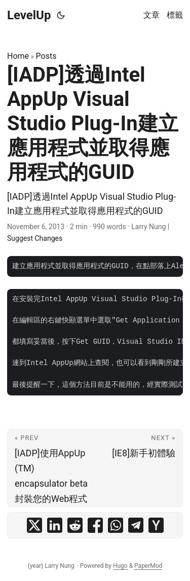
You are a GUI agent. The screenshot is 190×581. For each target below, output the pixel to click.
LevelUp (29, 15)
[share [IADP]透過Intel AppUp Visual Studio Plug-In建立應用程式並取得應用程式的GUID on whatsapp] (115, 525)
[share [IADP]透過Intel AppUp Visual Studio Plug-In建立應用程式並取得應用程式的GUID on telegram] (135, 525)
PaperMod (148, 565)
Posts (46, 56)
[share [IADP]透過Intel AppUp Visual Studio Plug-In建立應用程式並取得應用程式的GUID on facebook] (95, 525)
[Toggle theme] (61, 15)
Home (18, 56)
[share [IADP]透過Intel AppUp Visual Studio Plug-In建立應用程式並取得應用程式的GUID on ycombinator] (156, 525)
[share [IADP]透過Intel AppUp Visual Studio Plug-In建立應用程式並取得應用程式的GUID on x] (34, 525)
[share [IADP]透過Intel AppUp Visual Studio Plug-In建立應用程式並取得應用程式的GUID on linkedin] (54, 525)
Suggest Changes (34, 238)
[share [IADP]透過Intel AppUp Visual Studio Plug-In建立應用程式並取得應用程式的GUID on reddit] (75, 525)
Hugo (120, 565)
